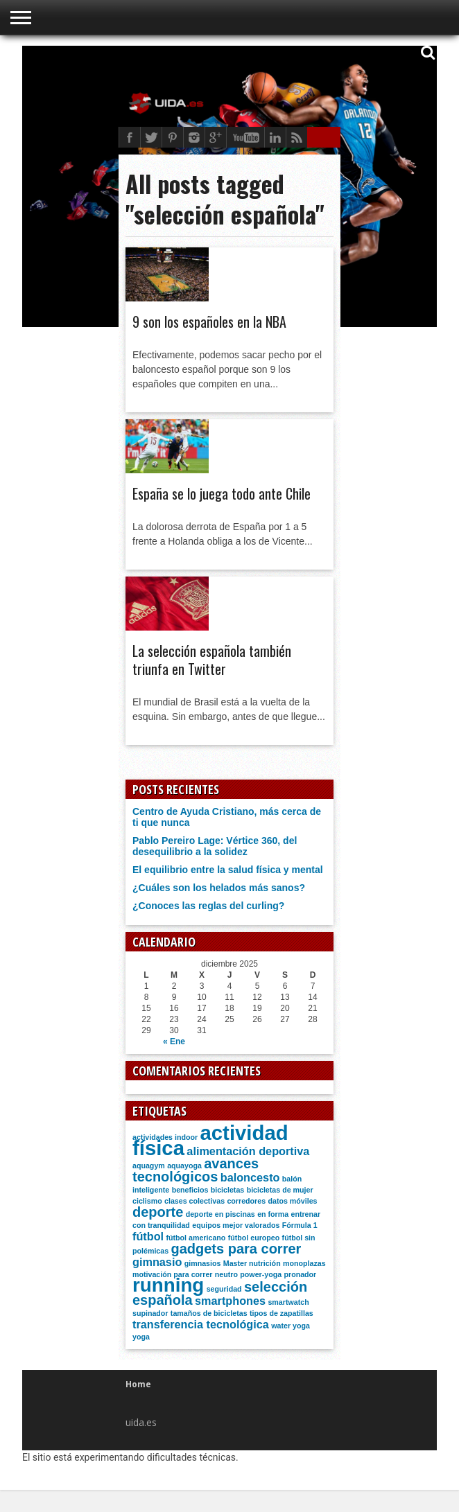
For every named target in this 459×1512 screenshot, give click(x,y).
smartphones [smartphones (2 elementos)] (230, 1300)
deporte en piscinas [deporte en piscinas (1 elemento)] (220, 1214)
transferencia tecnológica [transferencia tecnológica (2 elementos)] (200, 1324)
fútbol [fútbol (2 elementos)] (148, 1236)
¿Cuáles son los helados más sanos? (218, 887)
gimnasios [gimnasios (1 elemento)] (202, 1263)
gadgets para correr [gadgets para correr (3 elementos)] (236, 1248)
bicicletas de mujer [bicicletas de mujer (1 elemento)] (280, 1190)
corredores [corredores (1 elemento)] (246, 1201)
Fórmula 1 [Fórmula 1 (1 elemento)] (300, 1225)
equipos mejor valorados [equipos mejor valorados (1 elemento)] (235, 1225)
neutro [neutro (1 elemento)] (226, 1274)
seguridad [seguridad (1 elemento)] (224, 1289)
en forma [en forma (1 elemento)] (272, 1214)
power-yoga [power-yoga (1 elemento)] (261, 1274)
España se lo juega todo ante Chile (221, 493)
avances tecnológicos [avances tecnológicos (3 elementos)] (195, 1170)
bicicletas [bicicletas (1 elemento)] (228, 1190)
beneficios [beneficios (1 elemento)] (190, 1190)
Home (138, 1384)
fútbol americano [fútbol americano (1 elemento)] (195, 1237)
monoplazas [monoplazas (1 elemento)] (304, 1263)
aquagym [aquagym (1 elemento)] (148, 1165)
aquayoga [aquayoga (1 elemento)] (184, 1165)
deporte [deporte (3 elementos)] (157, 1212)
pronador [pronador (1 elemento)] (300, 1274)
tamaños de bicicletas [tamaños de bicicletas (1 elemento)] (209, 1313)
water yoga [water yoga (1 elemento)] (290, 1325)
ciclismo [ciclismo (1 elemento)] (147, 1201)
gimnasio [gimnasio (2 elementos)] (157, 1262)
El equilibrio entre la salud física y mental (227, 869)
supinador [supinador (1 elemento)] (150, 1313)
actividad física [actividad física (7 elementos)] (210, 1140)
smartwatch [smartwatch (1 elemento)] (288, 1302)
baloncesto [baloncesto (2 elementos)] (250, 1177)
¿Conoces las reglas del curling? (208, 905)
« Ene (174, 1041)
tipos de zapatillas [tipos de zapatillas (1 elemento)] (281, 1313)
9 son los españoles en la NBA (209, 321)
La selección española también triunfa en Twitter (211, 659)
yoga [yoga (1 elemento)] (141, 1337)
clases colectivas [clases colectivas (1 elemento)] (194, 1201)
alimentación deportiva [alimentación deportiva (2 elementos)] (248, 1151)
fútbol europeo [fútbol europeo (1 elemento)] (254, 1237)
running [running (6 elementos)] (168, 1285)
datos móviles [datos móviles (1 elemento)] (292, 1201)
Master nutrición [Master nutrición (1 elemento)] (252, 1263)
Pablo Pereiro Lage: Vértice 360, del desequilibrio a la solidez (214, 846)
